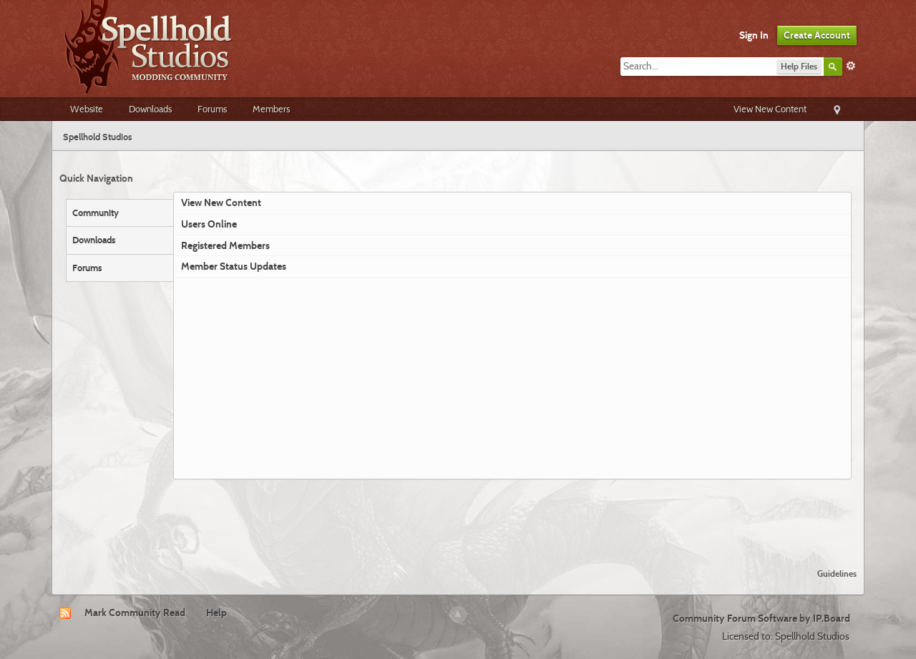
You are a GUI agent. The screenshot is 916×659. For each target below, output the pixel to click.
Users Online (209, 224)
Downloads (150, 108)
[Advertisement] (458, 518)
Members (271, 108)
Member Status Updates (233, 266)
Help (216, 612)
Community (95, 212)
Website (86, 108)
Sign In (754, 35)
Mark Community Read (134, 612)
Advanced (851, 66)
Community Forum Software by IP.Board (761, 618)
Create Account (817, 35)
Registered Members (225, 245)
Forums (212, 108)
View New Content (770, 108)
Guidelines (837, 573)
